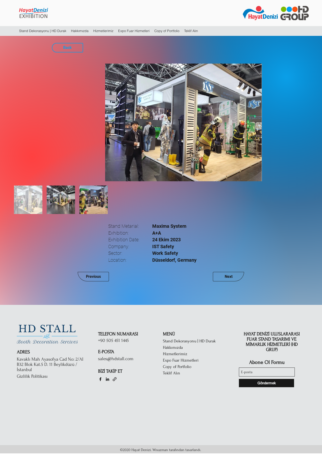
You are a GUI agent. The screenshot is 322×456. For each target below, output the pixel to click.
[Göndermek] (266, 383)
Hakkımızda (173, 347)
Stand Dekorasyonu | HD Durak (189, 341)
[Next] (228, 276)
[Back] (67, 47)
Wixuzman (160, 450)
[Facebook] (100, 379)
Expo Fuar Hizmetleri (181, 360)
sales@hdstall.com (115, 358)
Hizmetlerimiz (175, 354)
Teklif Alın (171, 373)
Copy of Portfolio (177, 366)
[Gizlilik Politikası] (42, 376)
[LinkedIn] (107, 379)
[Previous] (93, 276)
